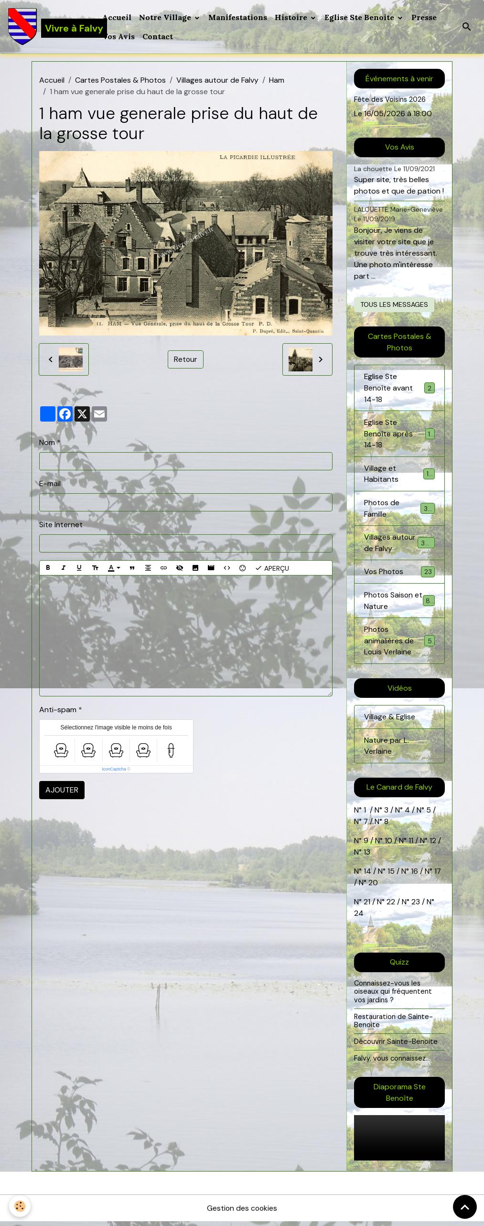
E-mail (50, 483)
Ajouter (61, 790)
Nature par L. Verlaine (386, 749)
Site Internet (61, 525)
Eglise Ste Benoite (361, 17)
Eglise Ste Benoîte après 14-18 (399, 434)
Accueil (117, 17)
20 (372, 886)
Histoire (292, 17)
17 (437, 875)
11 (410, 844)
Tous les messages (394, 304)
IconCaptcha (114, 769)
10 (387, 844)
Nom (47, 442)
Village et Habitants (399, 475)
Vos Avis (119, 36)
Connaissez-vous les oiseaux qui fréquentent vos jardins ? (393, 995)
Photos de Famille (399, 510)
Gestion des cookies (242, 1212)
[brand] (49, 27)
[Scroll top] (465, 1207)
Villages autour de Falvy (217, 80)
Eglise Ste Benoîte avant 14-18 (399, 387)
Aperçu (272, 568)
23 (415, 906)
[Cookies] (20, 1206)
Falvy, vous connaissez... (392, 1062)
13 (367, 856)
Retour (186, 359)
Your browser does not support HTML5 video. (399, 1142)
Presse (424, 17)
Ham (276, 80)
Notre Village (167, 17)
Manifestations (238, 17)
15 (391, 875)
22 (390, 906)
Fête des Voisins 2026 (390, 99)
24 (359, 917)
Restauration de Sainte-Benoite (393, 1025)
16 (414, 875)
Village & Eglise (390, 720)
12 (434, 844)
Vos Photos (399, 574)
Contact (158, 36)
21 (368, 906)
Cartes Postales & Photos (120, 80)
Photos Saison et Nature (399, 603)
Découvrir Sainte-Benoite (396, 1046)
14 (367, 875)
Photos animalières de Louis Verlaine (400, 643)
